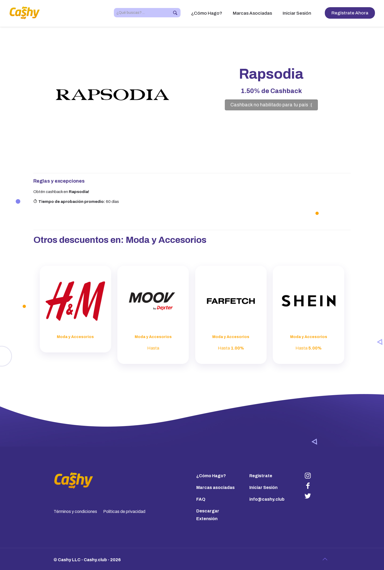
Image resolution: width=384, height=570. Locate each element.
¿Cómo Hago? (211, 475)
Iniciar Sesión (263, 487)
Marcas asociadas (215, 487)
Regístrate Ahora (349, 12)
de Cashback (271, 90)
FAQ (200, 499)
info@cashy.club (267, 499)
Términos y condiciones (75, 511)
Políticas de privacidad (124, 511)
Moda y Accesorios (166, 240)
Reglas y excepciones (59, 181)
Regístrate (260, 475)
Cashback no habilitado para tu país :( (271, 104)
